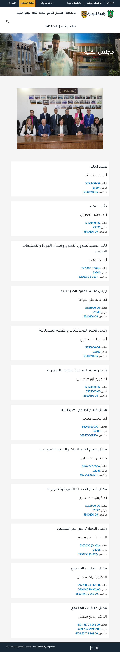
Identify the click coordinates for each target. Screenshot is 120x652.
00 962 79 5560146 (89, 585)
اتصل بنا (12, 3)
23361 (96, 510)
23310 (96, 312)
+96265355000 (91, 427)
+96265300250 (89, 435)
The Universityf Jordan (44, 647)
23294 (96, 188)
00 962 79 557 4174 (88, 625)
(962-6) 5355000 (90, 546)
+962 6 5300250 (88, 277)
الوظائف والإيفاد (94, 3)
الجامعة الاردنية (74, 3)
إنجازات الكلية (53, 26)
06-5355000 (92, 183)
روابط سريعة (46, 3)
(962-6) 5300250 (88, 554)
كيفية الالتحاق (27, 3)
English (110, 3)
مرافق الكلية (23, 13)
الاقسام (59, 13)
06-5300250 (90, 192)
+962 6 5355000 (90, 268)
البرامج (50, 13)
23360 (96, 352)
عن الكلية (71, 13)
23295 (96, 550)
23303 (96, 431)
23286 (96, 471)
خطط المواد (38, 13)
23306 (96, 273)
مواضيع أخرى (68, 26)
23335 (96, 227)
